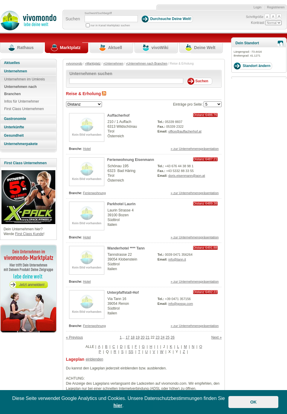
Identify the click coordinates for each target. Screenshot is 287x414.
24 (162, 337)
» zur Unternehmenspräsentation (195, 148)
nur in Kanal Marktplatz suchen (110, 25)
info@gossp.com (180, 303)
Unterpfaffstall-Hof (123, 292)
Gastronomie (15, 119)
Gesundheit (14, 135)
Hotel (87, 148)
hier (118, 405)
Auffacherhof (118, 115)
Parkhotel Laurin (121, 204)
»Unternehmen (113, 63)
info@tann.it (177, 259)
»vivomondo (74, 63)
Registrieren (276, 7)
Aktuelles (12, 63)
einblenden (94, 359)
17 (127, 337)
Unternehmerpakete (21, 144)
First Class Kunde (29, 234)
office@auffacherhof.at (184, 131)
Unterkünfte (14, 127)
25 (168, 337)
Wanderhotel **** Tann (126, 248)
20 (142, 337)
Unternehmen (15, 71)
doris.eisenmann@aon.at (186, 175)
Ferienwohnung (94, 193)
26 (173, 337)
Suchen (72, 18)
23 (157, 337)
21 (147, 337)
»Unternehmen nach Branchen (146, 63)
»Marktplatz (93, 63)
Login (258, 7)
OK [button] (253, 402)
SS (131, 352)
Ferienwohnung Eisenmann (130, 160)
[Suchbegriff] (111, 18)
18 (133, 337)
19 (138, 337)
